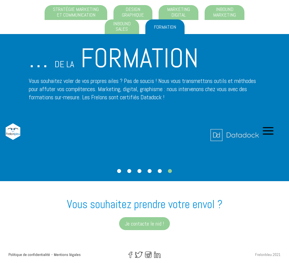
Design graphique (133, 12)
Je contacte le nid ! (144, 223)
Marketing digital (178, 12)
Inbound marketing (224, 12)
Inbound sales (122, 26)
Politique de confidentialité (29, 254)
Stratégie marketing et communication (76, 12)
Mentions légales (67, 254)
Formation (165, 27)
